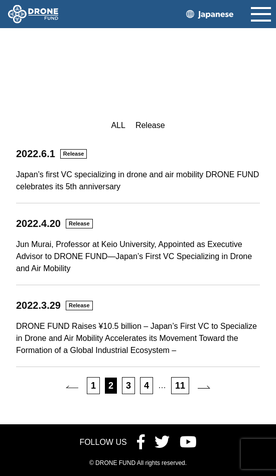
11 (180, 386)
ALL (118, 125)
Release (150, 125)
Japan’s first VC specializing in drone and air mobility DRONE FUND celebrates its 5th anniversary (137, 180)
